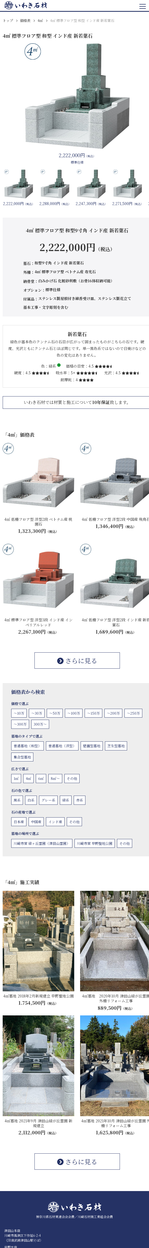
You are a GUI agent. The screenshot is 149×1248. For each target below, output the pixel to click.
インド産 (55, 821)
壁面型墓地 (91, 745)
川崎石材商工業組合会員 (95, 1216)
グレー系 (48, 800)
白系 (31, 800)
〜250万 (133, 713)
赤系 (79, 800)
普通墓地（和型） (27, 745)
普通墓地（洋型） (62, 745)
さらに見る (77, 660)
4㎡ (40, 20)
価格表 (25, 20)
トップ (8, 20)
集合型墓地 (22, 757)
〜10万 (19, 713)
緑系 (65, 800)
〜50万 (54, 713)
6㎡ (41, 778)
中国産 (36, 821)
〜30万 (36, 713)
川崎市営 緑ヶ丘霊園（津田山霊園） (42, 843)
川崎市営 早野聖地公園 (94, 843)
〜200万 (113, 713)
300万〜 (40, 724)
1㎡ (16, 778)
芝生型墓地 (116, 745)
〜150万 (93, 713)
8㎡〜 (55, 778)
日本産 (19, 821)
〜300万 (20, 724)
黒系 (17, 800)
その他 (72, 778)
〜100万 (73, 713)
